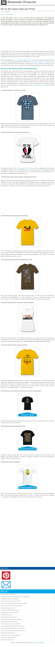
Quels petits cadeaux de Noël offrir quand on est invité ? (10, 601)
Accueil (3, 14)
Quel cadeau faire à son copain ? (6, 614)
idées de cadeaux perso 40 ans (22, 60)
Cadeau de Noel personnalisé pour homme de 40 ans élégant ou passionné (14, 603)
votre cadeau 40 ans (39, 85)
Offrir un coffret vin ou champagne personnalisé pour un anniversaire (13, 630)
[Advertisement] (27, 38)
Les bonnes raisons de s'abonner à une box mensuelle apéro (11, 605)
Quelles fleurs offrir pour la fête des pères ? (8, 594)
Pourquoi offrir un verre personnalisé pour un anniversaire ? (11, 619)
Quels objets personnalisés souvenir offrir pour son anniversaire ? (12, 628)
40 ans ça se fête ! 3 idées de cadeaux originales (9, 621)
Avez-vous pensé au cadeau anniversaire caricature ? (10, 610)
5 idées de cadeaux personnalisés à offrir (8, 632)
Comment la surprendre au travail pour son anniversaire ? (11, 623)
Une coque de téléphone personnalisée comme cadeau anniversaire (12, 626)
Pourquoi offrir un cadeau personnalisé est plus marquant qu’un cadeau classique (15, 596)
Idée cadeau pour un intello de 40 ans (7, 639)
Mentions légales (39, 642)
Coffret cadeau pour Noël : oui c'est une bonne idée (10, 598)
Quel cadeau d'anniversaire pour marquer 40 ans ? (9, 612)
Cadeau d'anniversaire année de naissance (8, 637)
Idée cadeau (9, 14)
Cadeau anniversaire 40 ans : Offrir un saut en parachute (10, 635)
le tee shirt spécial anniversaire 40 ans (42, 62)
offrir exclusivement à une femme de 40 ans (26, 168)
